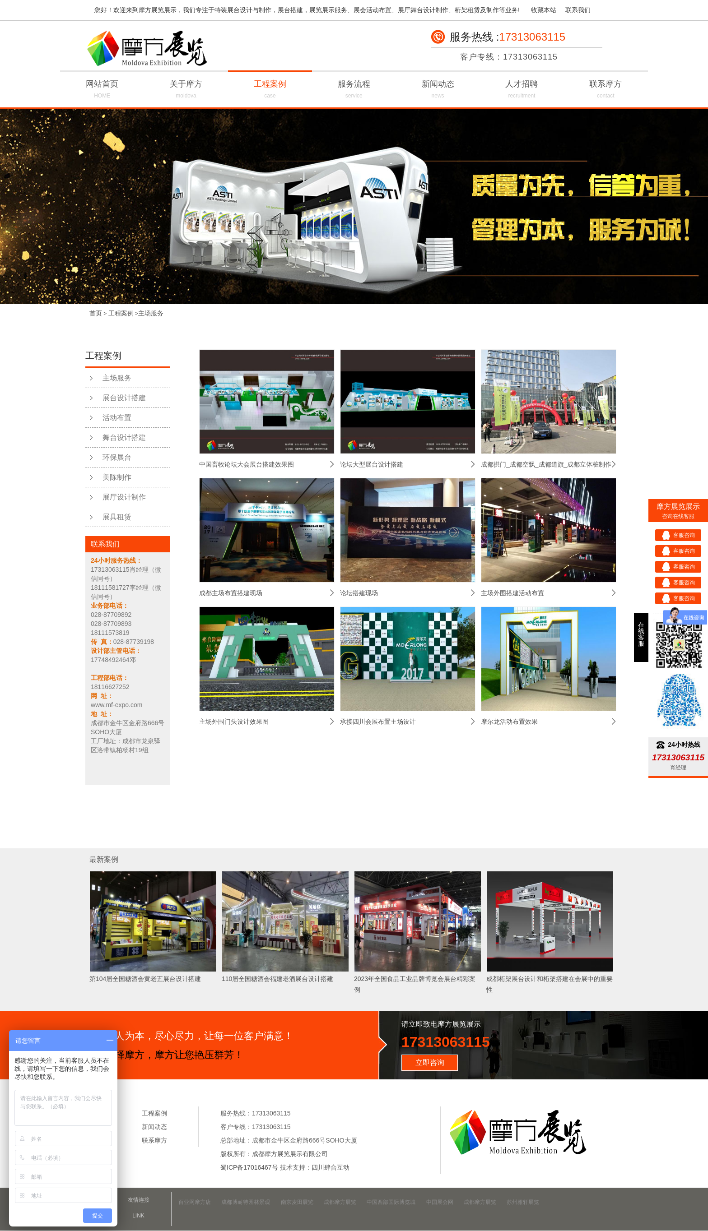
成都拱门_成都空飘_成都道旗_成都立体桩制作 (546, 464)
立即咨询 (429, 1062)
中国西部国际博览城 (391, 1202)
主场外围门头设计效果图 (234, 721)
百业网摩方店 (194, 1202)
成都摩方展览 (340, 1202)
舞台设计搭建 (124, 437)
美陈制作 (116, 477)
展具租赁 (116, 517)
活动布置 (116, 417)
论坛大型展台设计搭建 (371, 464)
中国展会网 (439, 1202)
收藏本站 (543, 10)
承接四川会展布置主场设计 (378, 721)
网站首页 (102, 90)
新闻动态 (438, 90)
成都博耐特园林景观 (245, 1202)
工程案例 (270, 90)
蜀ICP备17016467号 (249, 1167)
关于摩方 (186, 90)
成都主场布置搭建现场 (230, 593)
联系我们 (578, 10)
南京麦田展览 (297, 1202)
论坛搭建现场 (359, 593)
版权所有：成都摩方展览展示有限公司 (274, 1153)
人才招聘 (522, 90)
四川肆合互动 (330, 1167)
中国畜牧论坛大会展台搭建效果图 (246, 464)
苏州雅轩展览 (523, 1202)
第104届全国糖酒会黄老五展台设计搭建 (145, 978)
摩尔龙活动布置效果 (509, 721)
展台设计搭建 (124, 398)
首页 (95, 313)
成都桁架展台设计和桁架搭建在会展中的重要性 (549, 984)
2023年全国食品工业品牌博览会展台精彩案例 (414, 984)
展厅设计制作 (124, 497)
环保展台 (116, 457)
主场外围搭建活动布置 (512, 593)
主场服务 (150, 313)
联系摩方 (605, 90)
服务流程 (354, 90)
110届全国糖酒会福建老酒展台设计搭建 (277, 978)
